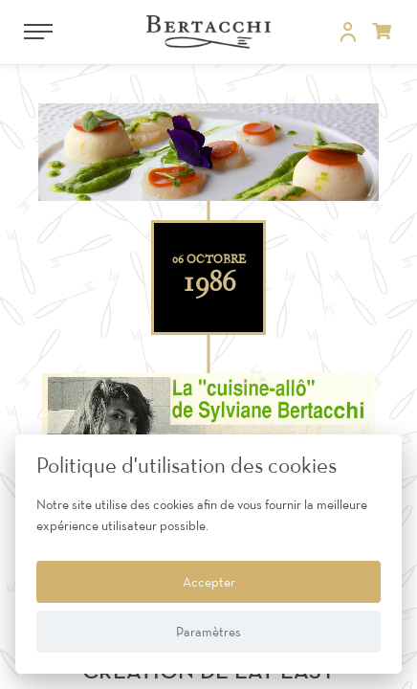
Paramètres (208, 631)
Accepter (209, 581)
